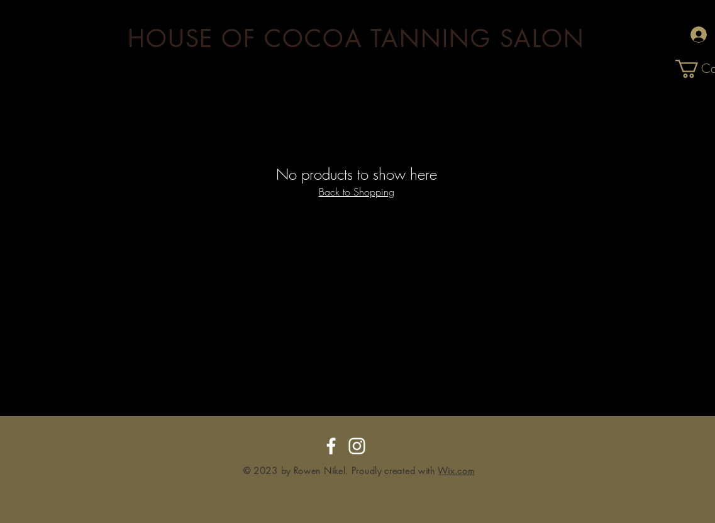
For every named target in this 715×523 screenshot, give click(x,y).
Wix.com (456, 470)
